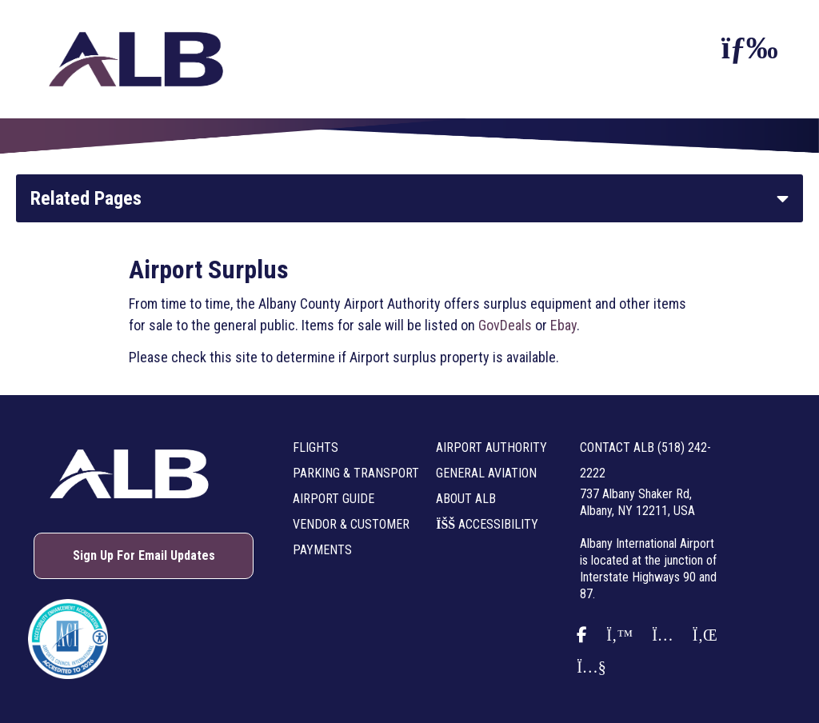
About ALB (466, 498)
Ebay (563, 325)
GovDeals (505, 325)
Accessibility (487, 524)
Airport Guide (333, 498)
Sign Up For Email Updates (144, 555)
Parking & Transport (356, 473)
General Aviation (486, 473)
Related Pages (86, 198)
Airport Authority (491, 447)
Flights (315, 447)
